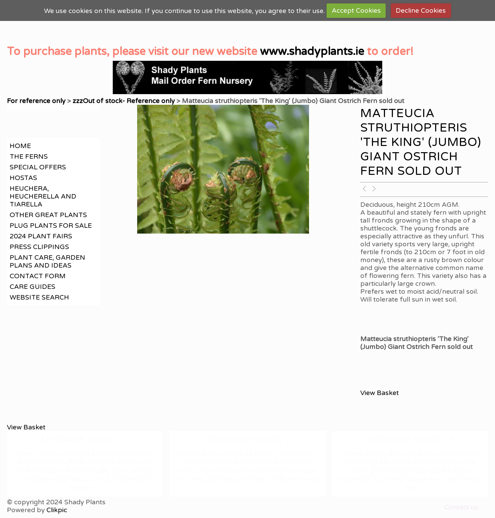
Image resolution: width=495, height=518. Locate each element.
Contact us (461, 507)
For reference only (36, 101)
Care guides (32, 287)
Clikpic (56, 510)
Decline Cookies (421, 10)
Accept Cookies (356, 10)
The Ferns (29, 156)
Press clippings (39, 247)
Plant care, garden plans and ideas (47, 261)
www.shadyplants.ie (312, 51)
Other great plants (48, 215)
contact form (38, 276)
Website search (39, 297)
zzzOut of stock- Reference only (124, 101)
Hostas (23, 178)
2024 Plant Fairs (41, 236)
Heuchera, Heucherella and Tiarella (43, 196)
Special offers (38, 167)
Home (20, 146)
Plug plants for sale (51, 225)
